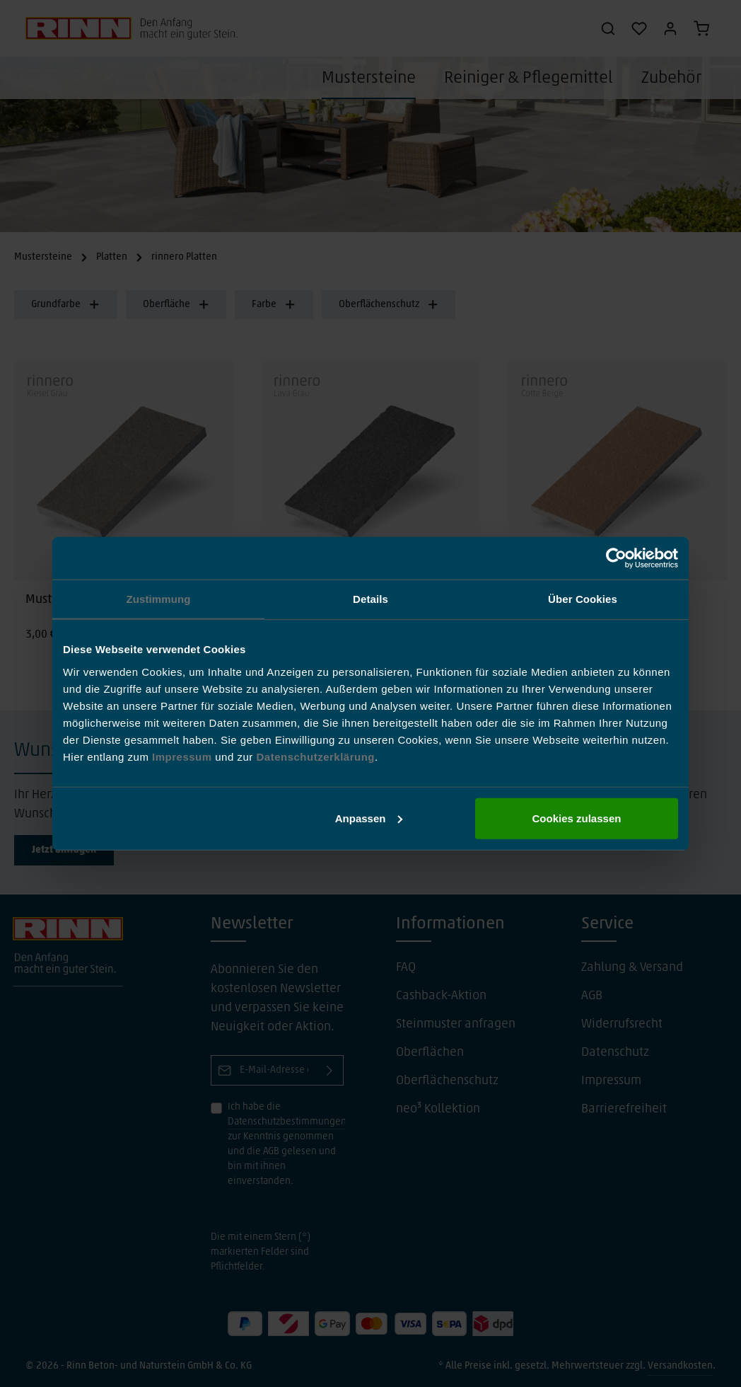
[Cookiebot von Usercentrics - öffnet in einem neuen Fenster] (616, 558)
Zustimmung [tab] (159, 599)
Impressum (183, 756)
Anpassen (369, 818)
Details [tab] (370, 599)
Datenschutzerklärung (315, 756)
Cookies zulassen (577, 818)
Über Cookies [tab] (582, 599)
